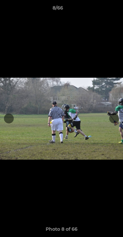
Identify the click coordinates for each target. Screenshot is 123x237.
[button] (99, 10)
